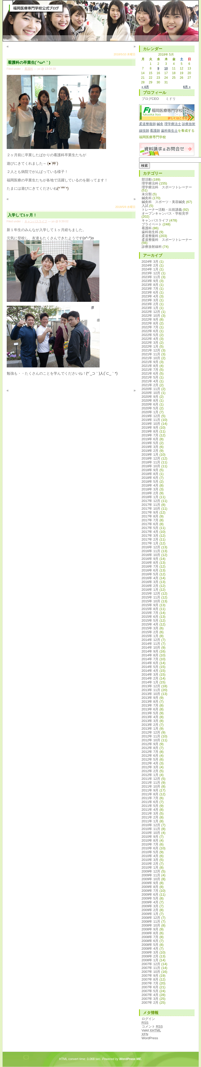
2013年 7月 (150, 705)
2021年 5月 (150, 377)
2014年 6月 (150, 663)
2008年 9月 (150, 929)
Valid (151, 1030)
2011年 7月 (150, 798)
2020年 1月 (150, 412)
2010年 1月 (150, 867)
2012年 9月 (150, 744)
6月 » (187, 87)
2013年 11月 (151, 690)
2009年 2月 (150, 910)
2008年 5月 (150, 945)
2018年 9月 (150, 470)
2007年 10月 (151, 972)
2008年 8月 (150, 933)
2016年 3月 (150, 582)
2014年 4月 (150, 671)
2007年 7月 (150, 983)
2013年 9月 (150, 698)
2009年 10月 (151, 879)
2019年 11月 (151, 420)
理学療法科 (150, 183)
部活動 (147, 179)
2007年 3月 (150, 999)
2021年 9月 (150, 362)
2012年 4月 (150, 763)
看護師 (155, 131)
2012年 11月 (151, 736)
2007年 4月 (150, 995)
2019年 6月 (150, 439)
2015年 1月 (150, 636)
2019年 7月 (150, 435)
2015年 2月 (150, 632)
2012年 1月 (150, 775)
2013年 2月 (150, 725)
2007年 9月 (150, 975)
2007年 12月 (151, 964)
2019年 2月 (150, 451)
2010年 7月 (150, 844)
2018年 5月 (150, 481)
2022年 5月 (150, 335)
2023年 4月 (150, 296)
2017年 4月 (150, 532)
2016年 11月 (151, 551)
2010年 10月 (151, 833)
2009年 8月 (150, 887)
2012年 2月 (150, 771)
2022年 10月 (151, 316)
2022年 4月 (150, 339)
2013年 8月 (150, 701)
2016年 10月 (151, 555)
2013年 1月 (150, 728)
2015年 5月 (150, 620)
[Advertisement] (70, 415)
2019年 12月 (151, 416)
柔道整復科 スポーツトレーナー (167, 240)
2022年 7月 (150, 327)
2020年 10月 (151, 393)
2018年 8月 (150, 474)
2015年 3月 (150, 628)
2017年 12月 (151, 501)
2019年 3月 (150, 447)
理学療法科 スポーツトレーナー (167, 187)
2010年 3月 (150, 860)
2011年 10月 (151, 786)
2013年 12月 (151, 686)
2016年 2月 (150, 586)
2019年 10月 (151, 424)
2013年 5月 (150, 713)
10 (166, 68)
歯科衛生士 (169, 131)
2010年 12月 (151, 825)
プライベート (152, 224)
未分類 (147, 194)
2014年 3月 (150, 674)
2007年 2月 (150, 1002)
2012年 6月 (150, 755)
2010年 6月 (150, 848)
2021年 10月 (151, 358)
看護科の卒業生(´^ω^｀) (29, 62)
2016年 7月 (150, 566)
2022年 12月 (151, 312)
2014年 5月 (150, 667)
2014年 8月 (150, 655)
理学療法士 (172, 124)
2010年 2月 (150, 864)
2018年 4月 (150, 485)
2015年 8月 (150, 609)
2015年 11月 (151, 597)
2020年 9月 (150, 397)
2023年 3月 (150, 300)
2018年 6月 (150, 478)
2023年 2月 (150, 304)
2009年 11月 (151, 875)
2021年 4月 (150, 381)
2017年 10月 (151, 508)
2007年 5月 (150, 991)
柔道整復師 (147, 124)
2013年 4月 (150, 717)
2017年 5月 (150, 528)
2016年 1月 (150, 590)
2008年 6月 (150, 941)
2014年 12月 (151, 640)
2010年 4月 (150, 856)
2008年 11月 (151, 921)
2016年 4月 (150, 578)
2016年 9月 (150, 559)
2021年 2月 (150, 385)
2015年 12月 (151, 593)
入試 (145, 206)
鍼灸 (160, 124)
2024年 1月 (150, 269)
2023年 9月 (150, 281)
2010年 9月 (150, 837)
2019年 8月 (150, 431)
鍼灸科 (147, 198)
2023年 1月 (150, 308)
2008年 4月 (150, 948)
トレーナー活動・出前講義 (162, 209)
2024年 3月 (150, 261)
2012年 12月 (151, 732)
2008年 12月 (151, 918)
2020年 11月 (151, 389)
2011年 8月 (150, 794)
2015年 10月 (151, 601)
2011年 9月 (150, 790)
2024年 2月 (150, 265)
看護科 (29, 68)
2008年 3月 (150, 952)
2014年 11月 (151, 644)
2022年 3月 (150, 343)
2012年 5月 (150, 759)
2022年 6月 (150, 331)
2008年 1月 (150, 960)
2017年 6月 (150, 524)
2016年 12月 (151, 547)
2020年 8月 (150, 400)
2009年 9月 (150, 883)
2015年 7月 (150, 613)
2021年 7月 (150, 370)
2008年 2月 (150, 956)
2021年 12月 (151, 350)
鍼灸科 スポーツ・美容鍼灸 (163, 202)
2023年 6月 (150, 292)
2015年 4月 (150, 624)
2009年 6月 (150, 894)
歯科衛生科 (150, 232)
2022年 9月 (150, 319)
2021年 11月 (151, 354)
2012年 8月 (150, 748)
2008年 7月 (150, 937)
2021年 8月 (150, 366)
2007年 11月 (151, 968)
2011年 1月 (150, 821)
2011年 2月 (150, 817)
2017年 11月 (151, 505)
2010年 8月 (150, 840)
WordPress (150, 1038)
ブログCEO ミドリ (159, 99)
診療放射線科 (152, 247)
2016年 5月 (150, 574)
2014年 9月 (150, 651)
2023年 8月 (150, 285)
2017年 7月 (150, 520)
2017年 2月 (150, 539)
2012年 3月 (150, 767)
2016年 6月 (150, 570)
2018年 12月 (151, 458)
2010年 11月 (151, 829)
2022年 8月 (150, 323)
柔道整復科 (150, 236)
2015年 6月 (150, 617)
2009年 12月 (151, 871)
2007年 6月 (150, 987)
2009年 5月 (150, 898)
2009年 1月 (150, 914)
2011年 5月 (150, 806)
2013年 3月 (150, 721)
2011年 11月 (151, 782)
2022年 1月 (150, 346)
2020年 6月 (150, 404)
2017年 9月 (150, 512)
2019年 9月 (150, 427)
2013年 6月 (150, 709)
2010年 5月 (150, 852)
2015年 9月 (150, 605)
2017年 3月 (150, 535)
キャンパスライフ (36, 221)
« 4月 (145, 87)
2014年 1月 (150, 682)
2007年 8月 (150, 979)
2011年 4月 (150, 810)
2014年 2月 (150, 678)
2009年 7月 (150, 891)
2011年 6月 (150, 802)
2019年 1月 (150, 454)
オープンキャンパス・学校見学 (165, 213)
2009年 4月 (150, 902)
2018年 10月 (151, 466)
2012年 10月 (151, 740)
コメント (152, 1026)
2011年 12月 (151, 779)
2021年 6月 (150, 373)
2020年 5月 (150, 408)
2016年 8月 (150, 563)
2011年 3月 (150, 813)
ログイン (148, 1019)
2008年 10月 (151, 925)
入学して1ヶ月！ (22, 215)
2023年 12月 (151, 273)
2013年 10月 (151, 694)
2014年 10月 (151, 647)
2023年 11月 (151, 277)
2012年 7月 (150, 752)
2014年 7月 (150, 659)
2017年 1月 (150, 543)
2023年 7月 (150, 288)
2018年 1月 (150, 497)
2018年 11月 (151, 462)
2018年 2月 (150, 493)
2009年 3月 (150, 906)
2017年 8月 (150, 516)
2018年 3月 (150, 489)
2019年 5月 (150, 443)
